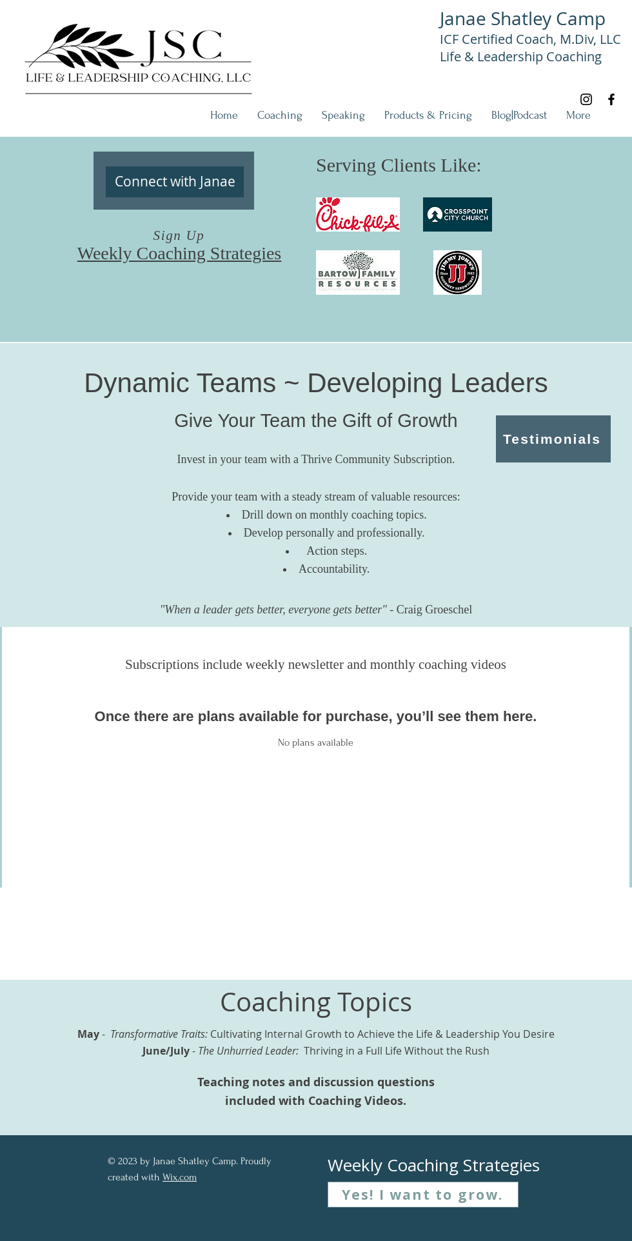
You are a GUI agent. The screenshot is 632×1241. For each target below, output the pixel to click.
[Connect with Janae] (175, 181)
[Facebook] (611, 99)
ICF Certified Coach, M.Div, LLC (530, 39)
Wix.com (180, 1177)
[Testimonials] (553, 438)
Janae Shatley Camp (523, 18)
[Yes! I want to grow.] (423, 1194)
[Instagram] (586, 99)
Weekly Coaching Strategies (179, 253)
